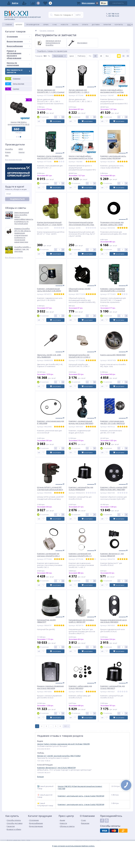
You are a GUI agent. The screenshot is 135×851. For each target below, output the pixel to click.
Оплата (85, 25)
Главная (8, 25)
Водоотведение (18, 41)
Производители (32, 25)
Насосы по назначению (18, 64)
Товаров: (39, 56)
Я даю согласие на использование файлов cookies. (73, 846)
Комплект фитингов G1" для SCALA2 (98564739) (56, 767)
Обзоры (75, 25)
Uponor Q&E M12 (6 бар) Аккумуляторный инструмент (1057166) (80, 787)
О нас (54, 25)
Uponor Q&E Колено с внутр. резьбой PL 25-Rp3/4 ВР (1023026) (18, 123)
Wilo (7, 155)
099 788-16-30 (113, 16)
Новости (64, 25)
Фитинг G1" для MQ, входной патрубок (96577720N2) (59, 756)
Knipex (8, 152)
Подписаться (17, 199)
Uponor (22, 152)
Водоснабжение (18, 46)
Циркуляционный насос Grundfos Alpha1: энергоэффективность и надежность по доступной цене (23, 218)
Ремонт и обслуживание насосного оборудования (18, 54)
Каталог (19, 25)
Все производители (13, 160)
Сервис (46, 25)
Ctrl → (66, 726)
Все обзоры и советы (14, 257)
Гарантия (107, 25)
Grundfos (9, 149)
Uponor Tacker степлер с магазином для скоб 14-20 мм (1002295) (63, 744)
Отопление (18, 36)
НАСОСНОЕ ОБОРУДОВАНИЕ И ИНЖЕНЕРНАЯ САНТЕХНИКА (22, 16)
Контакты (119, 25)
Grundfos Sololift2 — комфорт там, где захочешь (22, 249)
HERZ (21, 149)
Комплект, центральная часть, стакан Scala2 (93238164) (81, 796)
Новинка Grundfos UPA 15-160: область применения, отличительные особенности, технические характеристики (22, 235)
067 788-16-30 (113, 13)
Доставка (96, 25)
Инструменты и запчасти (18, 71)
